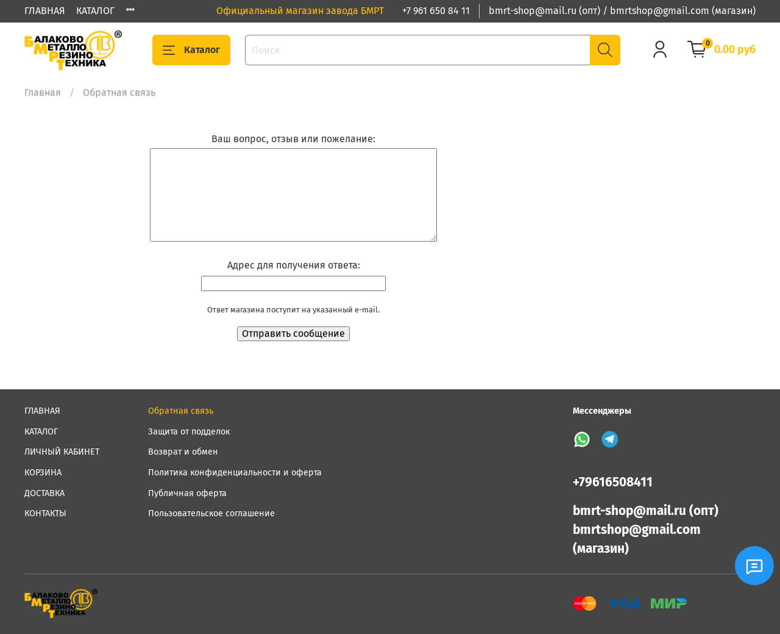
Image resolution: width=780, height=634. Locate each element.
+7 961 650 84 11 (436, 10)
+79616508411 (613, 482)
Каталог (191, 50)
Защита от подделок (189, 432)
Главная (42, 92)
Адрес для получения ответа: (293, 265)
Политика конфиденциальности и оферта (235, 472)
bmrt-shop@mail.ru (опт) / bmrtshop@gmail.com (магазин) (622, 10)
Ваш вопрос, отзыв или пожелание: (293, 139)
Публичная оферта (187, 493)
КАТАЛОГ (95, 10)
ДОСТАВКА (44, 493)
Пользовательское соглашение (211, 513)
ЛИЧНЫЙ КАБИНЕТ (61, 452)
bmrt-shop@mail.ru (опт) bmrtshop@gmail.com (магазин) (645, 530)
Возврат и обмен (183, 452)
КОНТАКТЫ (45, 513)
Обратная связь (180, 411)
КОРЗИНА (43, 472)
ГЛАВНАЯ (44, 10)
